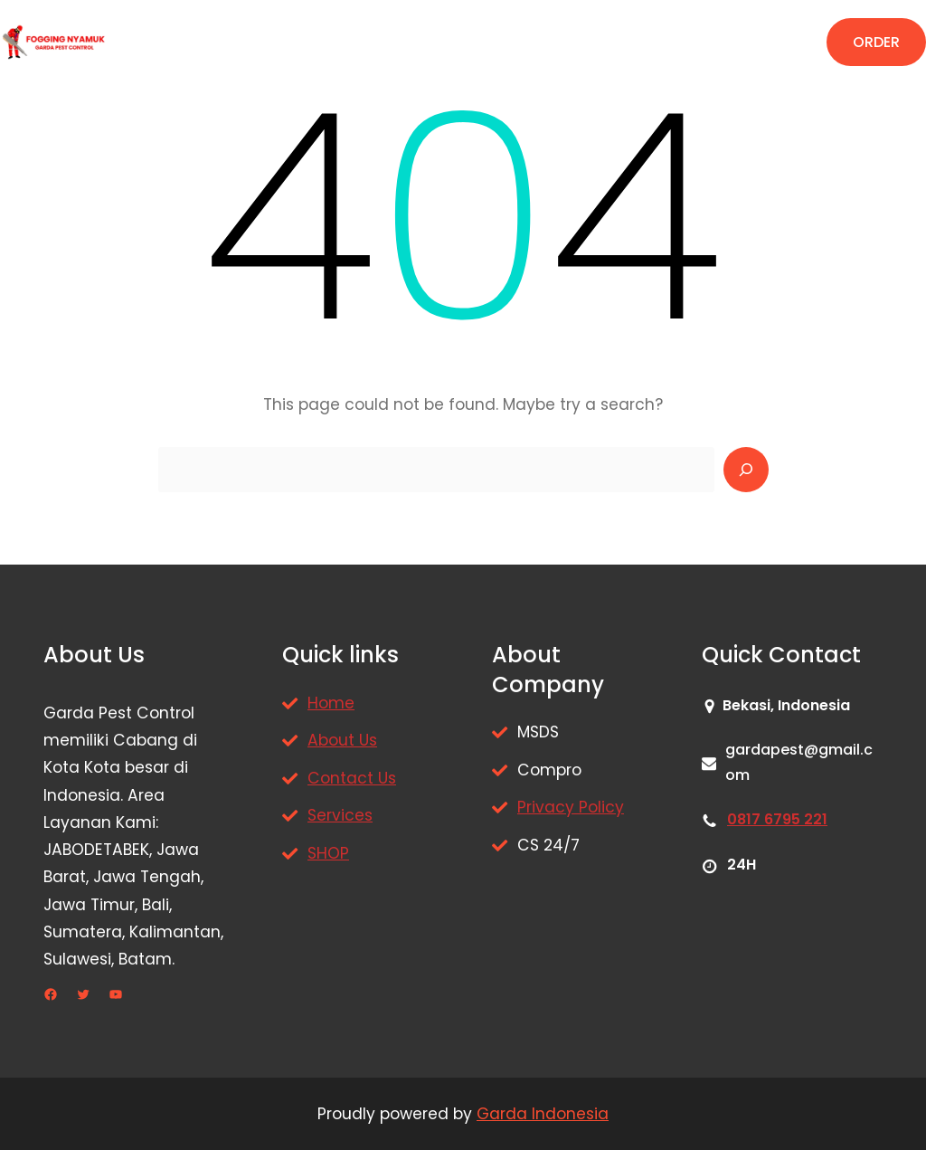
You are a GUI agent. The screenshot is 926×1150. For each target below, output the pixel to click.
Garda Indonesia (543, 1114)
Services (340, 815)
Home (330, 703)
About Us (342, 740)
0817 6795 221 (777, 819)
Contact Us (351, 778)
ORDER (876, 42)
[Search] (746, 469)
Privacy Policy (570, 807)
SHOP (328, 853)
